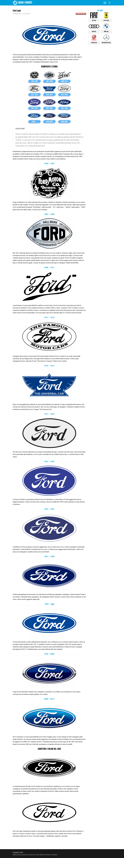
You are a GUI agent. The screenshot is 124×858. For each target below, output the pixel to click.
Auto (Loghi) (26, 13)
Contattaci (56, 854)
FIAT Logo (94, 20)
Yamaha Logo (94, 42)
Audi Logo (94, 31)
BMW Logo (106, 31)
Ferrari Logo (106, 20)
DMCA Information (46, 854)
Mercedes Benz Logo (106, 42)
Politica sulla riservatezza (20, 854)
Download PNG (81, 13)
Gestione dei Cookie (34, 854)
